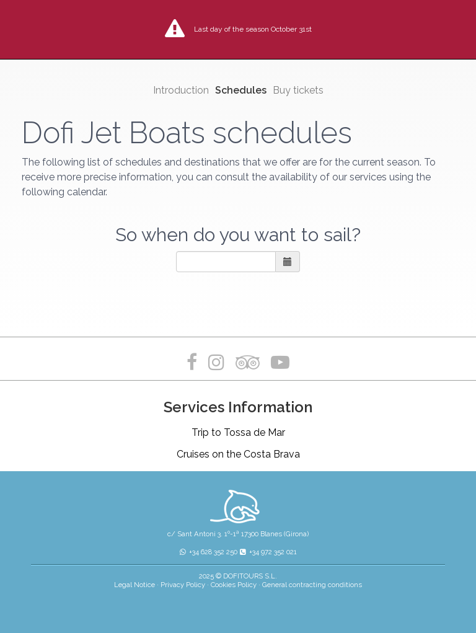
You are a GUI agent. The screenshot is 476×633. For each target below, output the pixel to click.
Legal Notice (134, 584)
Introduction (181, 90)
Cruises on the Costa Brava (238, 454)
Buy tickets (298, 90)
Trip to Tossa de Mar (238, 432)
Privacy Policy (183, 584)
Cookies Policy (234, 584)
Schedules (241, 90)
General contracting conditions (312, 584)
